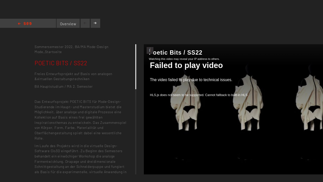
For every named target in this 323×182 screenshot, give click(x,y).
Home (25, 24)
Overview (68, 23)
